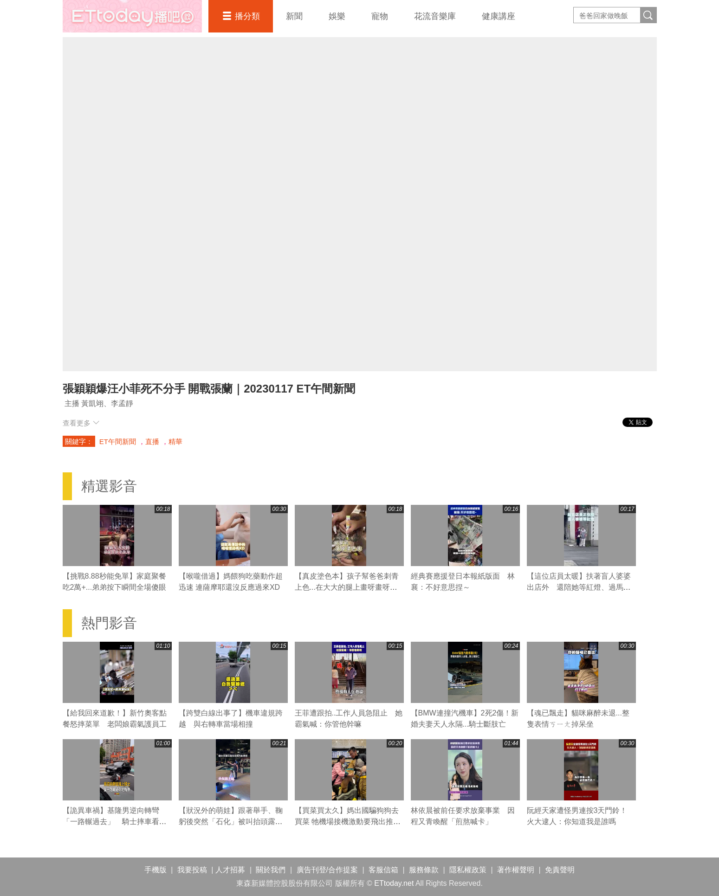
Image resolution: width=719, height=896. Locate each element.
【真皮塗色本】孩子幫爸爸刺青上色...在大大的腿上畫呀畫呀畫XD (347, 587)
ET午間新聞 (117, 441)
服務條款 (424, 870)
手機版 (155, 870)
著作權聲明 (515, 870)
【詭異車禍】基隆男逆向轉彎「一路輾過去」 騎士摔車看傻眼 (115, 821)
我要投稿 (192, 870)
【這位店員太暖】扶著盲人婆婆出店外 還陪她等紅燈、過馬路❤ (579, 587)
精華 (175, 441)
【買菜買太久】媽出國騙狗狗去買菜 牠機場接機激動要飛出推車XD (348, 821)
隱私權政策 (467, 870)
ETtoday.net (394, 883)
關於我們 (270, 870)
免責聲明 (560, 870)
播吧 (132, 16)
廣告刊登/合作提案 (327, 870)
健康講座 (498, 16)
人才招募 (230, 870)
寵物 (379, 16)
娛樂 (337, 16)
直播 (152, 441)
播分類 (247, 16)
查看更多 (81, 423)
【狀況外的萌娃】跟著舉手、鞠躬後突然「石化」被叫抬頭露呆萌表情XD (231, 821)
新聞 (294, 16)
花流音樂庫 (435, 16)
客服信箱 (383, 870)
